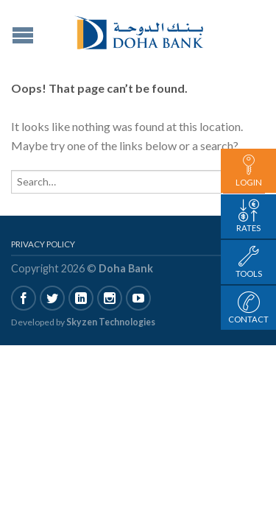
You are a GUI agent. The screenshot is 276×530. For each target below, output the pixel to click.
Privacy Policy (43, 244)
